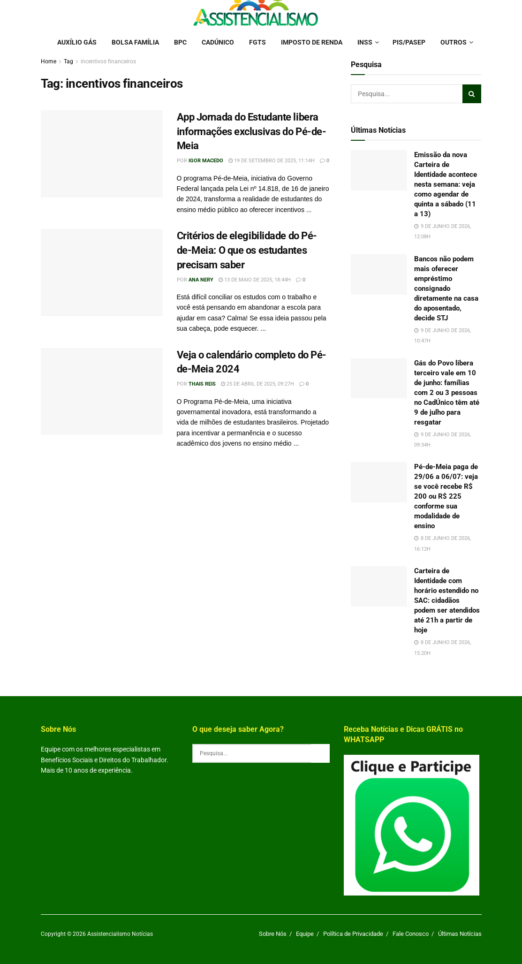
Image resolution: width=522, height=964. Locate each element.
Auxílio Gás (77, 42)
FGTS (257, 42)
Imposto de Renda (311, 42)
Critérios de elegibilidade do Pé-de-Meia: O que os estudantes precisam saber (247, 250)
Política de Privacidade (353, 933)
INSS (364, 42)
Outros (453, 42)
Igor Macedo (206, 161)
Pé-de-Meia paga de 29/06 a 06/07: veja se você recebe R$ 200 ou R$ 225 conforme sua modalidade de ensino (446, 496)
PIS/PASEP (409, 42)
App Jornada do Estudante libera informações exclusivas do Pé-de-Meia (251, 131)
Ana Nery (201, 280)
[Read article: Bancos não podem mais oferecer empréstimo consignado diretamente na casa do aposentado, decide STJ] (379, 274)
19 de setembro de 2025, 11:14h (271, 161)
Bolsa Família (135, 42)
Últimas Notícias (460, 933)
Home (48, 61)
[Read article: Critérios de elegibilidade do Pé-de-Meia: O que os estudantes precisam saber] (102, 272)
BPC (180, 42)
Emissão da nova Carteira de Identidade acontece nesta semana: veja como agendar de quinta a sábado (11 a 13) (445, 184)
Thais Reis (202, 384)
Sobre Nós (273, 933)
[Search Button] (471, 93)
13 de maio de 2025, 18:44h (255, 280)
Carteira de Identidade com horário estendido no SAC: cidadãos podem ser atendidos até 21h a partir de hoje (447, 600)
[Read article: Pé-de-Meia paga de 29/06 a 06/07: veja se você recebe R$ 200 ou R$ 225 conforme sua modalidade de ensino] (379, 482)
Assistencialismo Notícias (120, 934)
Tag (68, 61)
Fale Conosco (411, 933)
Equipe (305, 933)
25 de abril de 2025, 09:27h (257, 384)
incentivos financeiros (108, 61)
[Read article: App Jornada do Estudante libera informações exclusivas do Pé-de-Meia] (102, 153)
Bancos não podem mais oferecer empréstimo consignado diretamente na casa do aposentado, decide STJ (446, 288)
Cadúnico (218, 42)
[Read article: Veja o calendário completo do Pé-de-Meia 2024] (102, 391)
